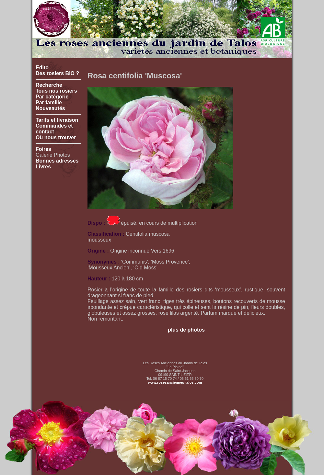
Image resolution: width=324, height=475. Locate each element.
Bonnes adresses (57, 161)
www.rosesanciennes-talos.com (175, 382)
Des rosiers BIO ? (57, 73)
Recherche (49, 85)
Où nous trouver (56, 137)
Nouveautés (50, 108)
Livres (43, 166)
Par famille (49, 102)
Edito (42, 67)
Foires (43, 149)
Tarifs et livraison (57, 120)
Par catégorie (52, 96)
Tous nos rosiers (56, 91)
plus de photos (186, 330)
